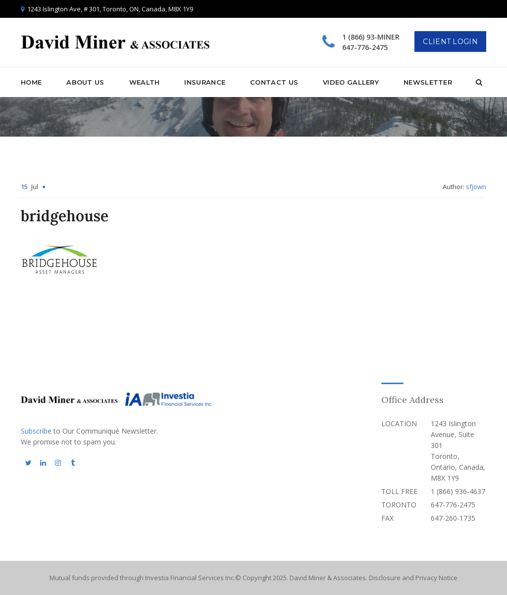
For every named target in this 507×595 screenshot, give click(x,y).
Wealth (144, 82)
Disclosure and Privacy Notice (413, 577)
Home (31, 82)
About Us (85, 82)
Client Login (450, 41)
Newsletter (428, 82)
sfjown (476, 186)
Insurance (204, 82)
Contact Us (274, 82)
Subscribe (36, 431)
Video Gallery (351, 82)
